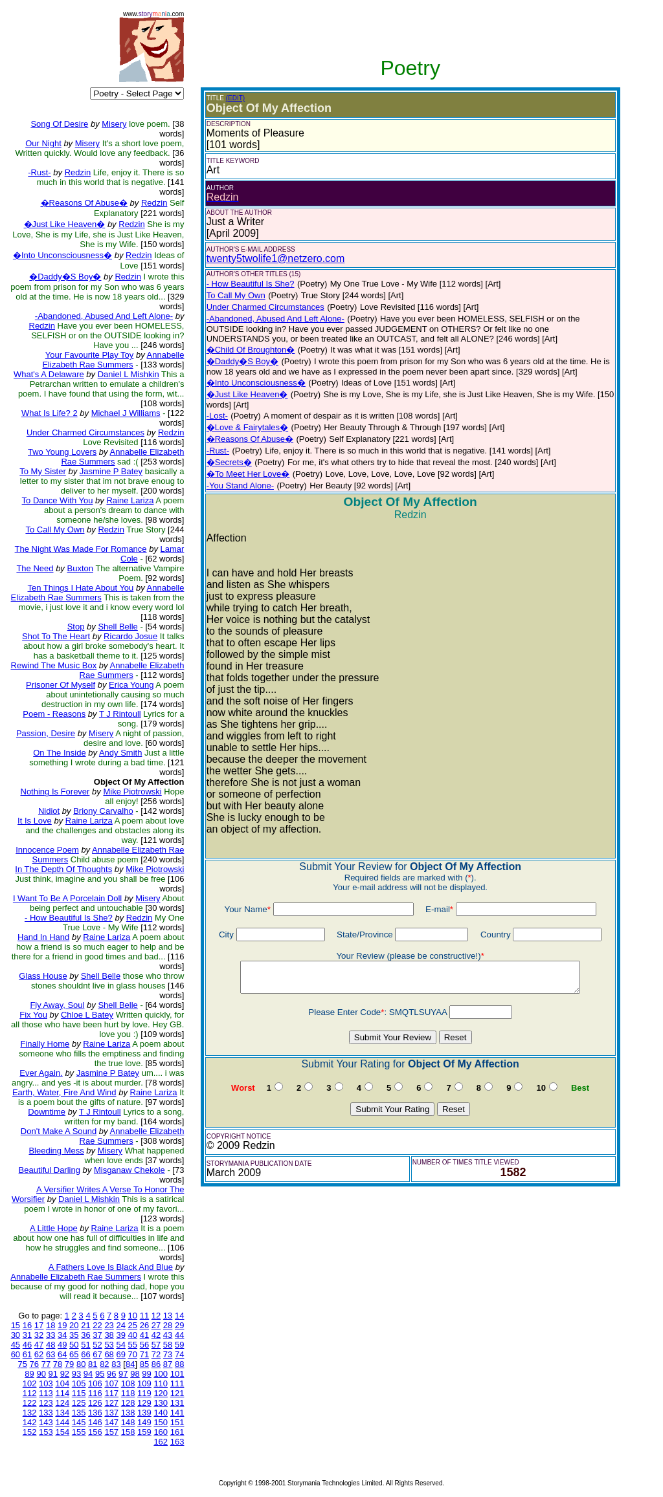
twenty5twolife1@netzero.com (276, 258)
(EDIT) (235, 98)
